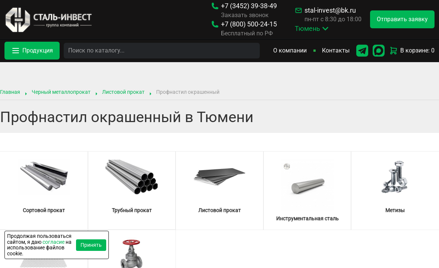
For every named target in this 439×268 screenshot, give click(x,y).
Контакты (336, 50)
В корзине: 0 (412, 50)
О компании (290, 50)
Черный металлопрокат (61, 92)
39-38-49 (249, 6)
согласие (53, 242)
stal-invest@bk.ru (330, 10)
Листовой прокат (123, 92)
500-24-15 (249, 24)
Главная (10, 92)
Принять (91, 245)
